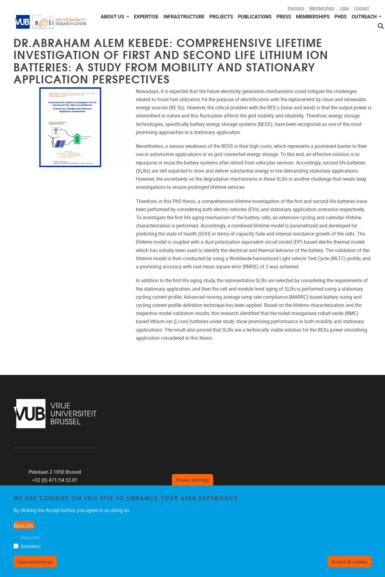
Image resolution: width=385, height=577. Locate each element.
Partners (296, 8)
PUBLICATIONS (255, 17)
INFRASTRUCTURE (184, 17)
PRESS (283, 17)
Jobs (344, 8)
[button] (378, 26)
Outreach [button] (365, 17)
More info (24, 525)
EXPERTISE (146, 17)
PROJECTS (221, 17)
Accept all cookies (349, 561)
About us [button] (113, 17)
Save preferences (35, 561)
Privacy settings (192, 479)
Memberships (321, 8)
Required (30, 538)
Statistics (31, 546)
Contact (361, 8)
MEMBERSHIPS (313, 17)
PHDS (340, 17)
